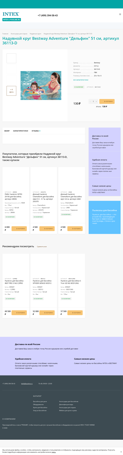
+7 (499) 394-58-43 (48, 15)
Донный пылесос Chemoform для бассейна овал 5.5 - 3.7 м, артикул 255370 (43, 212)
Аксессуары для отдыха (19, 34)
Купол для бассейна (40, 420)
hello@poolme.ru (27, 396)
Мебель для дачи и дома (68, 423)
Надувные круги (36, 34)
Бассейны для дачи (40, 414)
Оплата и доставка (21, 3)
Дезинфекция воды (66, 417)
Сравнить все (43, 259)
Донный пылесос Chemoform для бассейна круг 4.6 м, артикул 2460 (71, 211)
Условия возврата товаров (44, 3)
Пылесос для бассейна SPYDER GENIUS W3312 (42, 295)
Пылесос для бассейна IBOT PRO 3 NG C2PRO (14, 295)
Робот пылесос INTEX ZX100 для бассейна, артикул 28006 (13, 211)
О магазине (63, 3)
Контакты (6, 3)
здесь (54, 452)
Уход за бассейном (39, 423)
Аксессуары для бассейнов (68, 414)
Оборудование (38, 417)
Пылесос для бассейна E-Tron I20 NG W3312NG (71, 295)
